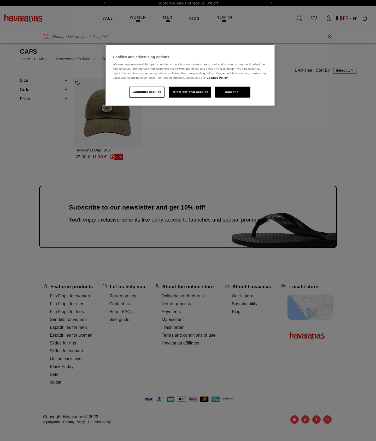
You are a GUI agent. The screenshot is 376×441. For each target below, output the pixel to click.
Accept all (232, 91)
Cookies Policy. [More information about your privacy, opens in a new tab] (217, 77)
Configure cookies (147, 91)
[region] (190, 75)
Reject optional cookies (190, 91)
